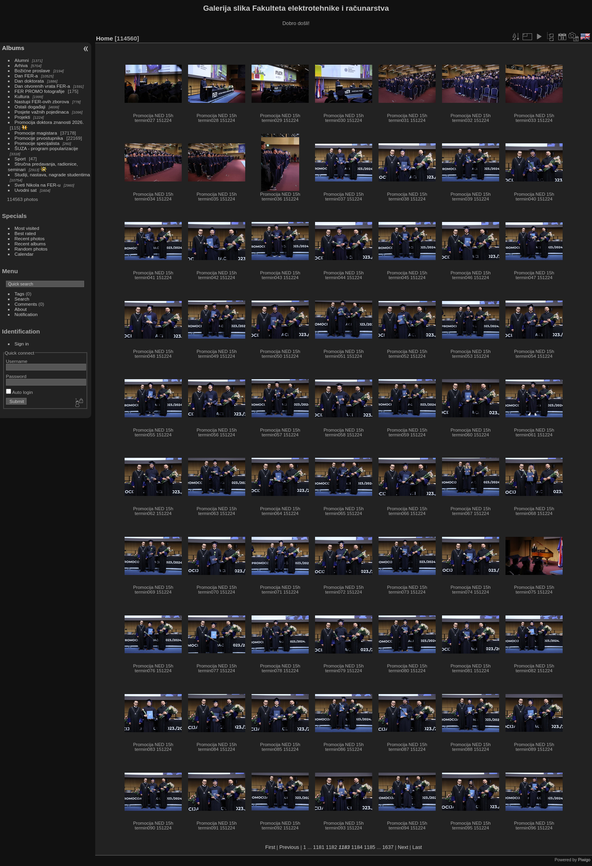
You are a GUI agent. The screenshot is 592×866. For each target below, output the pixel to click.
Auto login (19, 392)
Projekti (22, 117)
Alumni (22, 60)
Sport (20, 158)
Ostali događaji (30, 106)
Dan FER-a (26, 75)
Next (403, 847)
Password (16, 376)
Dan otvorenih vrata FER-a (42, 86)
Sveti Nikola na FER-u (38, 184)
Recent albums (30, 243)
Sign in (22, 343)
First (270, 847)
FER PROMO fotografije (40, 91)
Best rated (25, 233)
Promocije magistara (36, 132)
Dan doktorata (29, 80)
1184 (356, 847)
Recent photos (30, 238)
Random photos (31, 248)
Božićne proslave (32, 70)
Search (22, 298)
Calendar (24, 254)
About (21, 309)
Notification (26, 314)
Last (417, 847)
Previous (289, 847)
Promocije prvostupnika (39, 138)
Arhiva (21, 65)
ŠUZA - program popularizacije (46, 148)
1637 (387, 847)
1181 (318, 847)
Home (104, 38)
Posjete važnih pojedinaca (42, 111)
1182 (331, 847)
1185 (369, 847)
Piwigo (584, 859)
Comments (26, 304)
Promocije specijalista (37, 143)
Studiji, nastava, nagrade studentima (52, 174)
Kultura (22, 96)
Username (16, 361)
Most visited (27, 228)
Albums (13, 47)
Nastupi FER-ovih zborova (42, 101)
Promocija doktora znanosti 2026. (49, 122)
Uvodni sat (26, 190)
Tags (20, 293)
